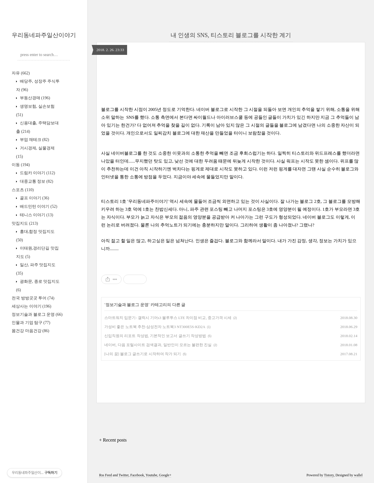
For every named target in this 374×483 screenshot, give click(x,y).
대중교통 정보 (36, 181)
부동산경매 (34, 98)
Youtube (151, 475)
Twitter (124, 475)
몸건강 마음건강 (30, 331)
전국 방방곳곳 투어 (33, 298)
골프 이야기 (34, 198)
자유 (21, 73)
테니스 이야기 (36, 215)
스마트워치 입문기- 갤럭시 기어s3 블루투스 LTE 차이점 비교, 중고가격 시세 (167, 317)
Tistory (329, 475)
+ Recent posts (113, 439)
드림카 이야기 (37, 173)
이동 (21, 165)
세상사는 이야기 (31, 306)
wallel (358, 475)
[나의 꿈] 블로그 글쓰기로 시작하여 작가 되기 (142, 354)
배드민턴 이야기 (38, 206)
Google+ (165, 475)
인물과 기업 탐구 (31, 322)
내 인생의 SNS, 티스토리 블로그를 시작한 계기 (231, 35)
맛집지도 (25, 223)
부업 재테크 (34, 139)
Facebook (137, 475)
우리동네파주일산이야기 (44, 35)
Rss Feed (105, 475)
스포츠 (23, 190)
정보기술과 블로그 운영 (37, 314)
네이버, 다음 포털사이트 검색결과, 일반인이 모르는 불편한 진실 (158, 345)
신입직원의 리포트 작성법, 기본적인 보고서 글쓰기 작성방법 (155, 336)
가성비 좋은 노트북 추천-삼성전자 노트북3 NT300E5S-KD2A (154, 327)
